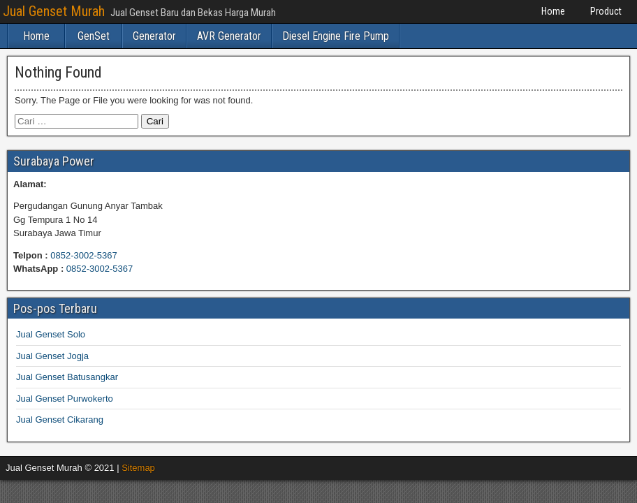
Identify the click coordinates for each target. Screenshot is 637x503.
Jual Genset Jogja (52, 356)
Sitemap (138, 467)
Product (606, 11)
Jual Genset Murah (54, 11)
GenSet (94, 36)
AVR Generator (229, 36)
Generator (154, 36)
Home (553, 11)
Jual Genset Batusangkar (67, 377)
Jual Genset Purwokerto (64, 398)
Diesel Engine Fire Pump (335, 36)
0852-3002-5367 (83, 255)
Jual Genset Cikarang (59, 419)
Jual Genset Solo (50, 334)
